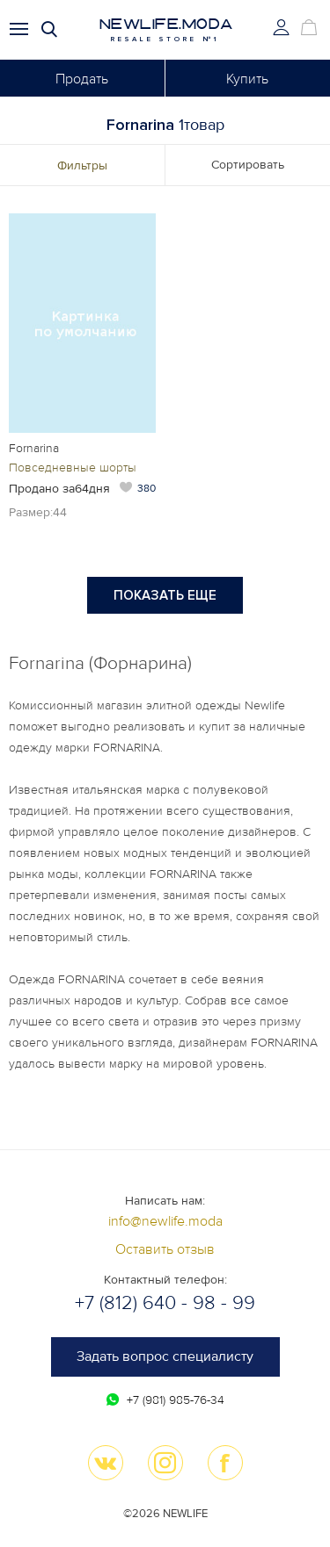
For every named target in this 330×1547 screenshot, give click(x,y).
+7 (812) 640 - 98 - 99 (165, 1303)
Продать (81, 79)
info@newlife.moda (165, 1221)
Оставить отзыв (165, 1249)
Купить (247, 79)
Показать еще (165, 595)
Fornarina (34, 448)
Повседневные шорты (72, 467)
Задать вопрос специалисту (165, 1356)
